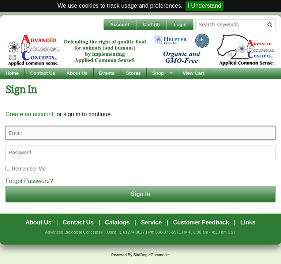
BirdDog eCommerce (151, 255)
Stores (133, 73)
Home (12, 73)
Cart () (151, 24)
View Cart (193, 73)
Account (119, 24)
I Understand (204, 6)
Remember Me (25, 169)
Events (107, 73)
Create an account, (30, 114)
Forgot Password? (29, 181)
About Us (77, 73)
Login (180, 24)
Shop (158, 73)
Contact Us (42, 73)
